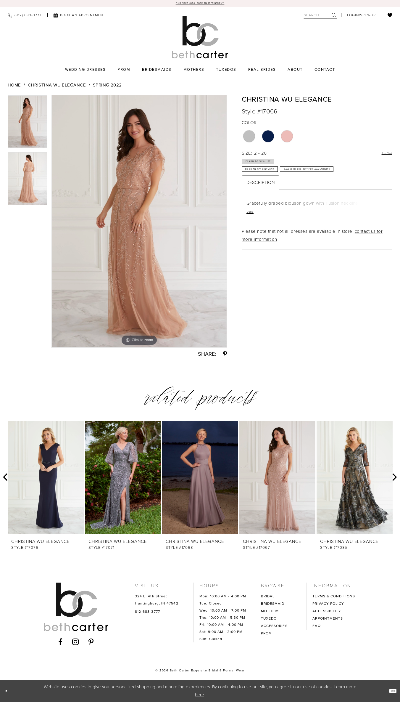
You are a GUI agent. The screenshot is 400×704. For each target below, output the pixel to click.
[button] (361, 17)
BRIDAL (268, 598)
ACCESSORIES (274, 628)
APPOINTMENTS (327, 620)
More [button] (253, 244)
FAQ (316, 628)
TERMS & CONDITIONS (333, 598)
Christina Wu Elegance (57, 87)
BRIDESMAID (273, 605)
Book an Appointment (276, 183)
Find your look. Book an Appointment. (200, 4)
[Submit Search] (334, 17)
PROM (266, 635)
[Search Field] (320, 17)
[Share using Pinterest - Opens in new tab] (225, 356)
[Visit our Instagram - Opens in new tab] (75, 644)
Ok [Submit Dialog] (389, 693)
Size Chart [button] (381, 156)
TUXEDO (269, 620)
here (199, 697)
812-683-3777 (147, 613)
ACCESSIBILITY (326, 613)
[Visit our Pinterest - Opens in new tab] (91, 643)
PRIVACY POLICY (328, 605)
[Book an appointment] (79, 17)
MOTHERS (270, 613)
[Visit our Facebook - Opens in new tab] (60, 643)
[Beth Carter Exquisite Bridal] (200, 39)
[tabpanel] (27, 125)
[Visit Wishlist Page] (390, 17)
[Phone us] (24, 17)
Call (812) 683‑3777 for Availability (294, 198)
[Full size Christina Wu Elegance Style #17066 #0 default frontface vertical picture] (139, 223)
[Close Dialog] (9, 693)
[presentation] (46, 479)
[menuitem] (24, 17)
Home (14, 87)
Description (260, 213)
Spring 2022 (107, 87)
